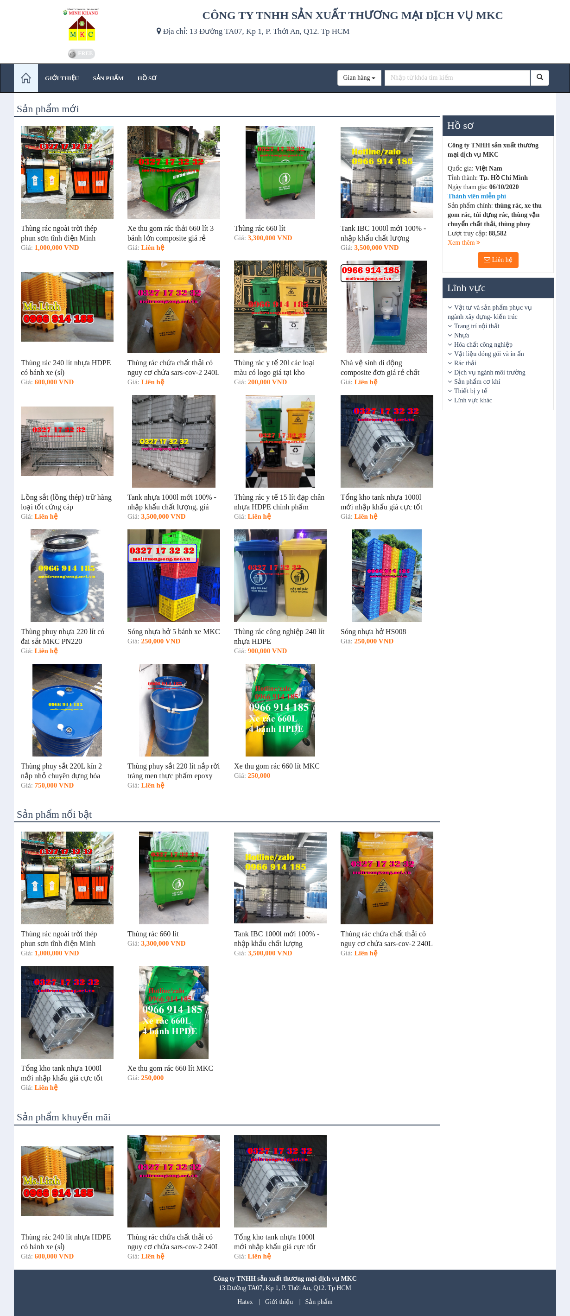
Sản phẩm (319, 1301)
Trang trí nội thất (477, 326)
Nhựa (461, 335)
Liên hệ (498, 259)
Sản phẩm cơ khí (477, 381)
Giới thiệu (279, 1301)
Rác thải (465, 363)
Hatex (245, 1301)
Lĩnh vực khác (473, 400)
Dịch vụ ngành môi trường (490, 372)
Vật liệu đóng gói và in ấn (489, 353)
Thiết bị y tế (471, 391)
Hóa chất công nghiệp (483, 344)
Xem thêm (464, 242)
